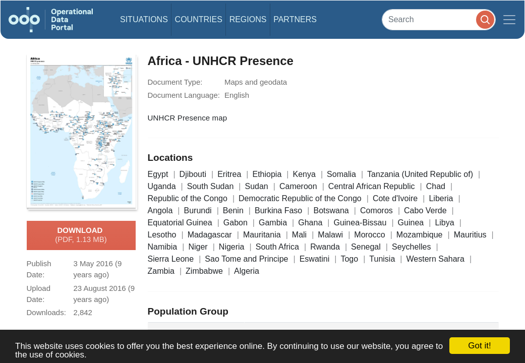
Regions (248, 19)
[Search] (439, 19)
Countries (198, 19)
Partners (295, 19)
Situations (144, 19)
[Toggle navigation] (509, 19)
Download (81, 235)
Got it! (479, 345)
